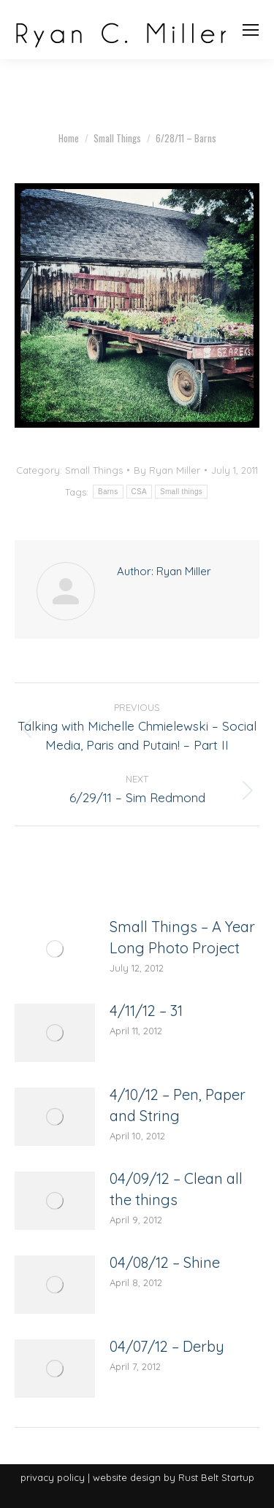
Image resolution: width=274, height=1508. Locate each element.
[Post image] (55, 949)
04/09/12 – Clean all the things (176, 1189)
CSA (139, 492)
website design (127, 1477)
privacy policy (52, 1477)
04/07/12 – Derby (167, 1346)
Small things (181, 492)
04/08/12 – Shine (165, 1262)
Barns (108, 492)
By (167, 470)
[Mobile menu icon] (250, 30)
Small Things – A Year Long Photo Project (182, 937)
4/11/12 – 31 (146, 1010)
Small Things (94, 470)
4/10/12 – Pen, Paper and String (178, 1105)
